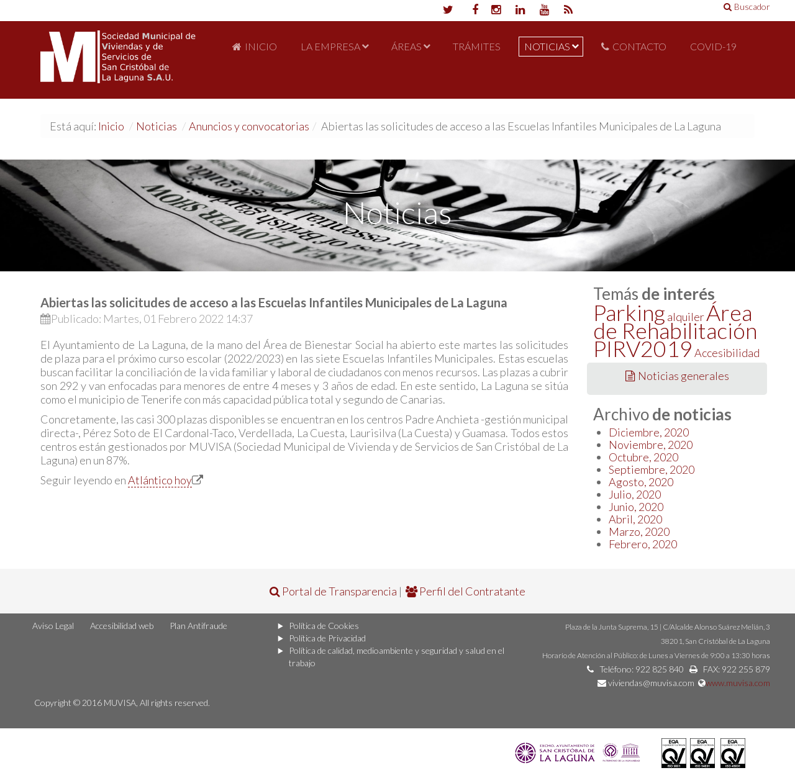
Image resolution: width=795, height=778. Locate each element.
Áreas (406, 46)
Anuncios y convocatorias (249, 126)
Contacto (639, 46)
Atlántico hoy (160, 480)
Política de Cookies (324, 625)
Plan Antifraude (198, 625)
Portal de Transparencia (333, 591)
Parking (629, 312)
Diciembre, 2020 (649, 432)
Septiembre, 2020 (651, 469)
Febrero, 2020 (643, 544)
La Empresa (330, 46)
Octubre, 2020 (643, 457)
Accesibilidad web (121, 625)
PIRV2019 (643, 348)
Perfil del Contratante (465, 591)
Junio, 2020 (636, 506)
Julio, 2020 (635, 494)
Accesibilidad (727, 353)
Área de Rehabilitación (675, 321)
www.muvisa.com (738, 682)
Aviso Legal (53, 625)
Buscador (747, 6)
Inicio (261, 46)
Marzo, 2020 (639, 531)
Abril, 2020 (635, 519)
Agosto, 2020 (641, 482)
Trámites (477, 46)
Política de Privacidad (327, 638)
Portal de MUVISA (118, 59)
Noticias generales (677, 375)
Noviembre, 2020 (651, 444)
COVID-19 (713, 46)
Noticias (547, 46)
